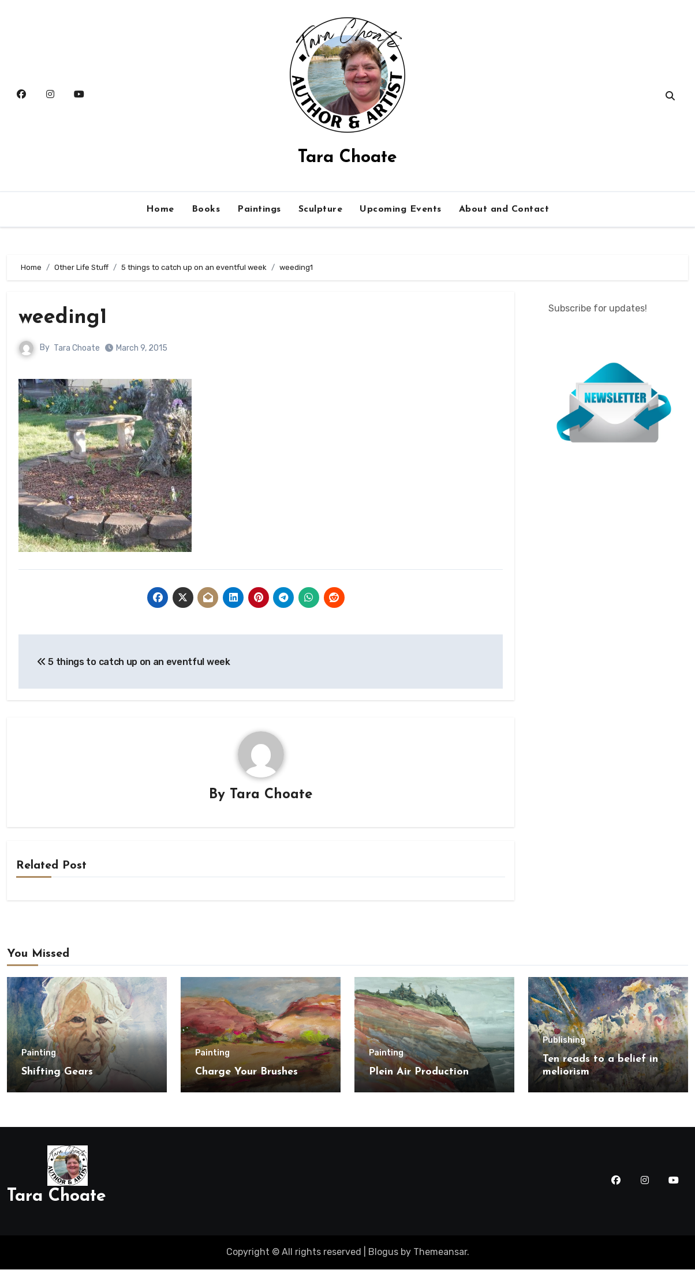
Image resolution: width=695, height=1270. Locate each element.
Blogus (383, 1252)
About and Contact (504, 209)
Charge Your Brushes (246, 1072)
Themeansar (440, 1252)
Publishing (564, 1041)
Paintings (259, 209)
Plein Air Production (419, 1072)
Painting (38, 1054)
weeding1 (64, 317)
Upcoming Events (401, 209)
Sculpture (320, 209)
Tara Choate (347, 158)
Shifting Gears (57, 1072)
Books (206, 209)
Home (160, 209)
